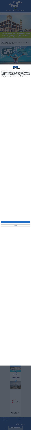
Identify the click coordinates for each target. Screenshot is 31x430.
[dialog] (15, 215)
